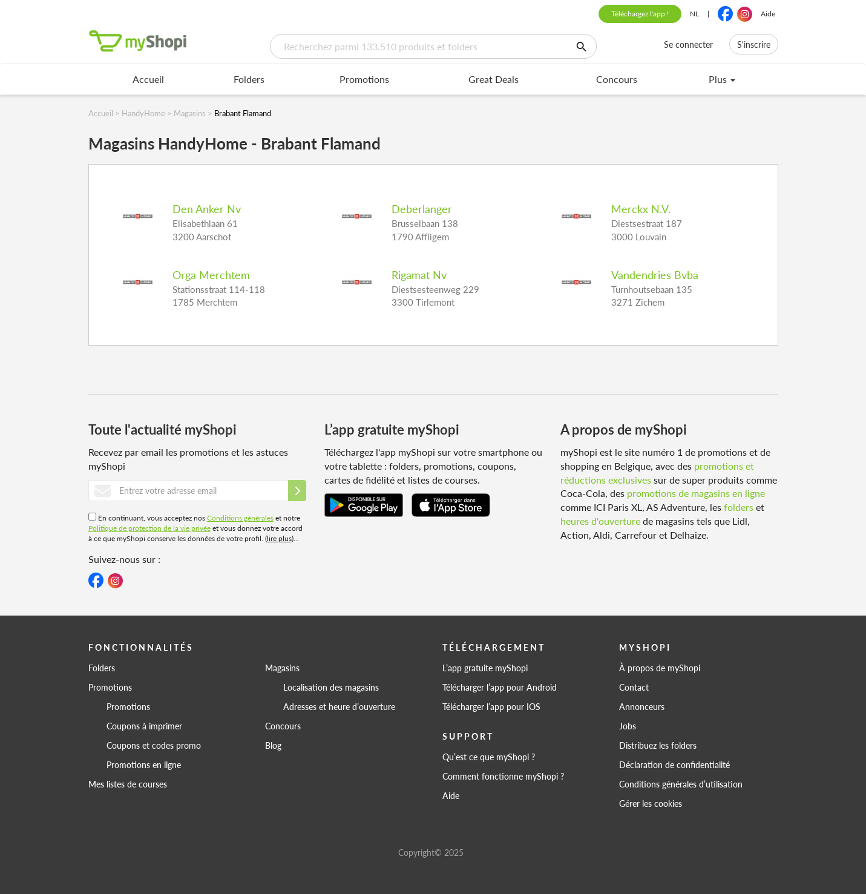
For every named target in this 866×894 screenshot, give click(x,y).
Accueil (148, 79)
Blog (273, 745)
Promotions (364, 79)
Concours (616, 79)
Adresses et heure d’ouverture (339, 706)
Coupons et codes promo (154, 745)
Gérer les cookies (650, 803)
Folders (249, 79)
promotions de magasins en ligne (696, 493)
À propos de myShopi (659, 668)
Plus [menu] (722, 79)
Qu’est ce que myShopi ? (488, 757)
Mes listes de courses (127, 784)
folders (738, 507)
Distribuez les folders (658, 745)
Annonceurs (641, 706)
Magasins (282, 668)
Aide (768, 13)
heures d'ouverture (600, 521)
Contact (634, 687)
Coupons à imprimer (144, 726)
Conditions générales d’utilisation (681, 784)
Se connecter (688, 44)
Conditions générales (240, 518)
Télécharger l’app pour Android (499, 687)
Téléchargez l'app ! (640, 13)
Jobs (627, 726)
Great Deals (493, 79)
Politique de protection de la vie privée (149, 528)
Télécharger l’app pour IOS (491, 706)
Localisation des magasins (331, 687)
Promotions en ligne (144, 764)
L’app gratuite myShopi (485, 668)
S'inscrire (753, 44)
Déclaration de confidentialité (674, 764)
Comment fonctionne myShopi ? (503, 776)
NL (694, 13)
